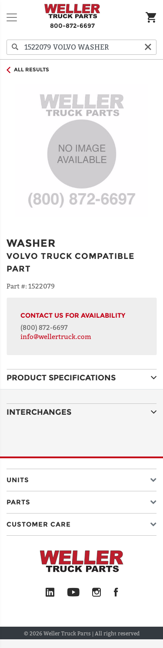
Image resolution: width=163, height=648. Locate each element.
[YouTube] (73, 593)
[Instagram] (96, 593)
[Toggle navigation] (11, 17)
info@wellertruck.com (55, 336)
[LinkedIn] (50, 593)
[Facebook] (116, 593)
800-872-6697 (72, 26)
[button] (81, 478)
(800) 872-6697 (44, 327)
